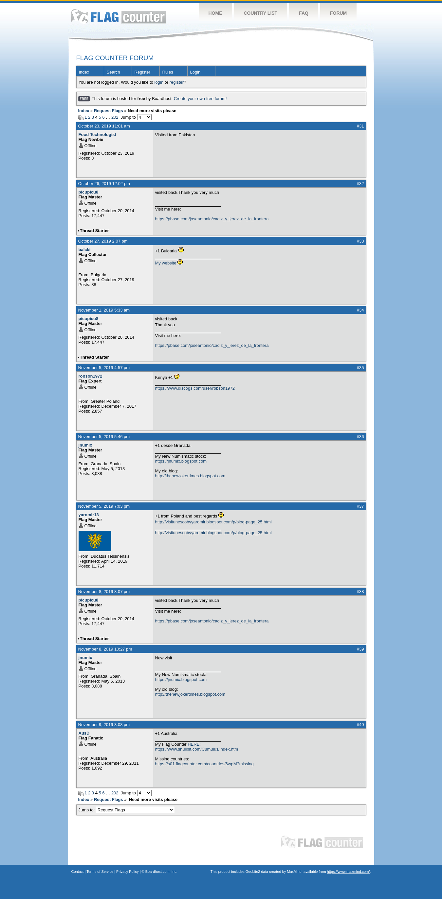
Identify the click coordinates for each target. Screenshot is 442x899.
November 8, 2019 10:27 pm (105, 649)
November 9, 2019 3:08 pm (104, 724)
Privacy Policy (127, 872)
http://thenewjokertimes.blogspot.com (190, 475)
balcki (85, 249)
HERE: (194, 744)
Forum (338, 13)
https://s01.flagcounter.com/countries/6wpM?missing (204, 763)
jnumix (85, 445)
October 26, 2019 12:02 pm (104, 183)
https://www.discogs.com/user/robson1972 (195, 388)
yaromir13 (89, 514)
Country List (261, 13)
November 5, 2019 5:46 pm (104, 436)
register (177, 82)
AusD (84, 733)
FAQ (303, 13)
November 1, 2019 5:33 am (104, 310)
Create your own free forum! (200, 98)
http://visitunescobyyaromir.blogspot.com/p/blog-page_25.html (213, 521)
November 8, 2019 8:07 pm (104, 591)
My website (165, 263)
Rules (167, 72)
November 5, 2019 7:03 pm (104, 506)
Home (215, 13)
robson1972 (90, 376)
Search (113, 72)
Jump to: (127, 810)
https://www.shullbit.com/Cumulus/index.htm (196, 749)
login (159, 82)
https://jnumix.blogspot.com (181, 461)
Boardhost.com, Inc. (161, 872)
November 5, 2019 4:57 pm (104, 367)
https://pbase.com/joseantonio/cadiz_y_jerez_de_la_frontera (212, 218)
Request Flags (108, 110)
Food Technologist (97, 134)
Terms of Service (99, 872)
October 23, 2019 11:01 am (104, 126)
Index (84, 72)
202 (115, 117)
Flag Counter (118, 16)
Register (142, 72)
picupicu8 (89, 192)
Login (195, 72)
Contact (77, 872)
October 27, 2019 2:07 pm (103, 241)
